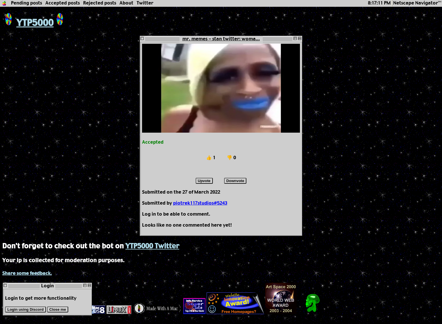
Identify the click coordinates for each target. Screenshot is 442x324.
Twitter (145, 3)
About (126, 3)
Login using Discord (25, 309)
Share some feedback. (27, 273)
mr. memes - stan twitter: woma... (221, 39)
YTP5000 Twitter (152, 246)
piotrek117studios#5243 (200, 203)
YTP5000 (28, 23)
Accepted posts (62, 3)
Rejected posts (99, 3)
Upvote (204, 181)
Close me (57, 309)
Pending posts (26, 3)
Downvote (235, 181)
